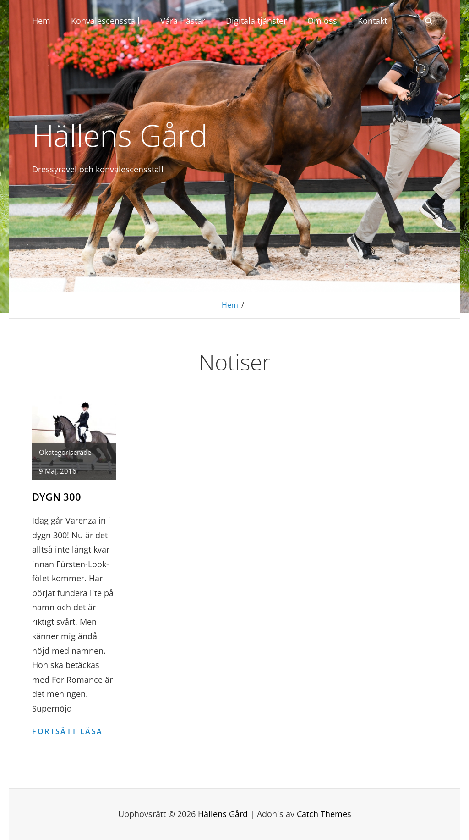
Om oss (322, 20)
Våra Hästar (182, 20)
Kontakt (372, 20)
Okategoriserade (65, 452)
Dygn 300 (56, 496)
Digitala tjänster (256, 20)
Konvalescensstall (105, 20)
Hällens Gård (119, 134)
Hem (41, 20)
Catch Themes (324, 813)
